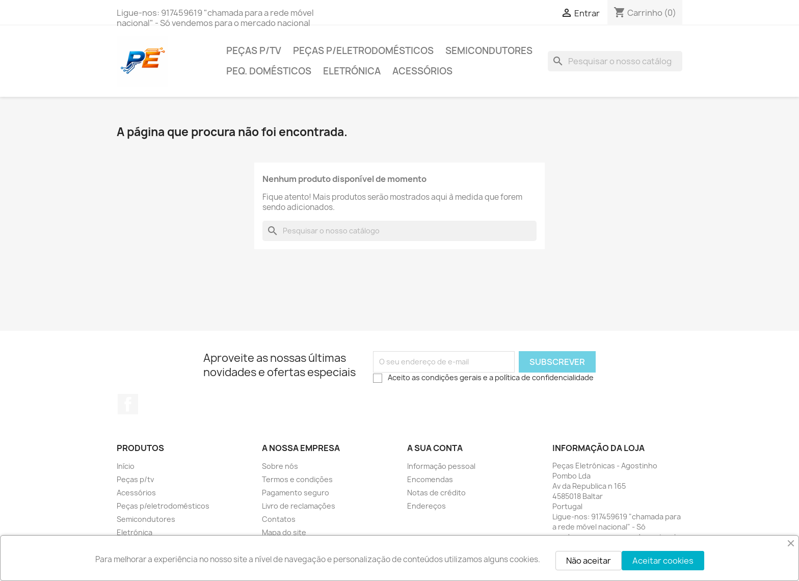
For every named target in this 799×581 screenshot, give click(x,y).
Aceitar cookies (663, 560)
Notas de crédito (436, 492)
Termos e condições (297, 479)
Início (126, 466)
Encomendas (430, 479)
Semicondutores (488, 50)
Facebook (128, 404)
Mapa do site (284, 532)
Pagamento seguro (295, 492)
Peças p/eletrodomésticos (363, 50)
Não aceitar (588, 560)
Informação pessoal (441, 466)
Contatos (279, 519)
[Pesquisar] (615, 61)
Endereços (426, 506)
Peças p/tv (253, 50)
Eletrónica (352, 71)
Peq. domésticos (268, 71)
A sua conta (435, 448)
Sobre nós (280, 466)
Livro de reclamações (298, 506)
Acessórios (422, 71)
